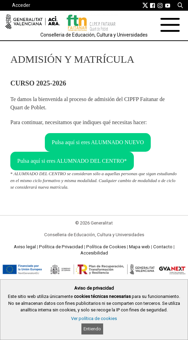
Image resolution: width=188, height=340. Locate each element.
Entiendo (92, 328)
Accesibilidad (94, 253)
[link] (145, 5)
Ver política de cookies (94, 318)
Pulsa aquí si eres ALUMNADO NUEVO (98, 142)
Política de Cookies (106, 246)
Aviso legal (25, 246)
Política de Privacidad (61, 246)
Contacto (162, 246)
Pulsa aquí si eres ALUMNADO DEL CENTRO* (72, 161)
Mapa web (139, 246)
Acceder (21, 5)
